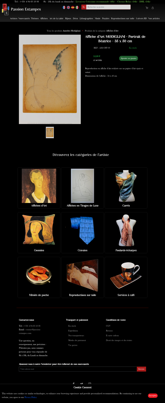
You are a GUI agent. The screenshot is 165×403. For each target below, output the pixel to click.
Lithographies (86, 18)
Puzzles (105, 18)
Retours (109, 331)
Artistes (13, 18)
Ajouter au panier (128, 58)
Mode (97, 18)
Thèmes (35, 18)
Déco (75, 18)
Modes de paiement (77, 340)
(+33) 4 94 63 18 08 (29, 2)
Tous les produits (64, 31)
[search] (108, 7)
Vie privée (72, 345)
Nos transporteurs (76, 336)
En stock (72, 326)
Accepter (153, 396)
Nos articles (154, 18)
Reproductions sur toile (122, 18)
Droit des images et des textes (119, 340)
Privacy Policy (31, 397)
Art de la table (56, 18)
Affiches (44, 18)
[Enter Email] (78, 369)
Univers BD (141, 18)
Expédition (73, 331)
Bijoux (68, 18)
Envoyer (141, 369)
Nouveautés (24, 18)
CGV (108, 326)
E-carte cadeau (112, 336)
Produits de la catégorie (101, 31)
